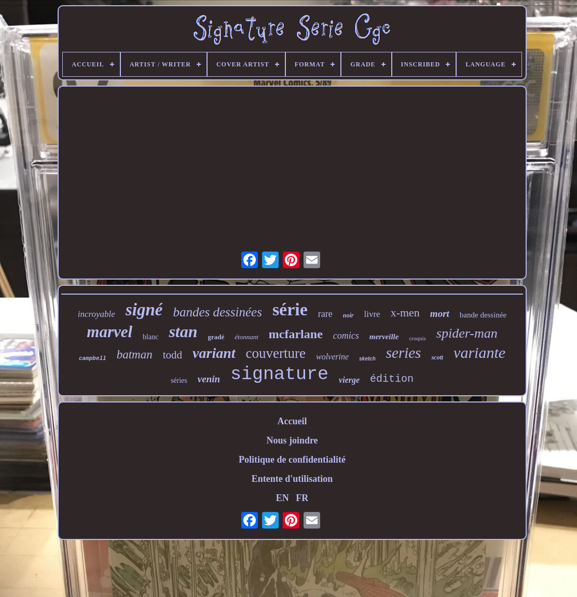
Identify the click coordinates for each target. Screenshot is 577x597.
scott (437, 357)
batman (135, 354)
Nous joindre (292, 440)
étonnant (246, 337)
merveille (384, 336)
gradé (216, 337)
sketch (367, 359)
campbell (92, 358)
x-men (405, 312)
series (403, 352)
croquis (417, 338)
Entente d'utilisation (292, 479)
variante (479, 352)
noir (348, 315)
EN (282, 498)
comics (346, 335)
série (290, 309)
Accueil (292, 421)
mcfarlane (296, 334)
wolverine (332, 356)
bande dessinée (483, 315)
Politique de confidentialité (292, 459)
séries (179, 380)
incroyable (96, 314)
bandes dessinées (217, 312)
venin (209, 378)
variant (214, 353)
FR (302, 498)
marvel (109, 332)
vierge (349, 380)
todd (172, 355)
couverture (276, 353)
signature (279, 374)
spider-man (467, 333)
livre (372, 314)
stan (183, 331)
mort (439, 313)
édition (392, 379)
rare (325, 314)
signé (144, 309)
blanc (150, 337)
